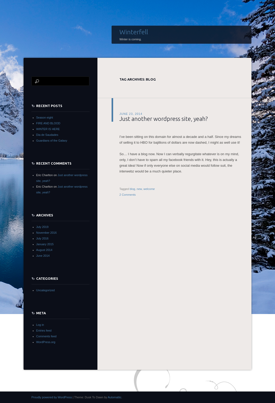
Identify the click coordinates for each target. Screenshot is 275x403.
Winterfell (133, 32)
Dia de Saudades (47, 134)
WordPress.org (45, 342)
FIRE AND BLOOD (48, 123)
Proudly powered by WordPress (51, 397)
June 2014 (43, 255)
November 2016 (46, 232)
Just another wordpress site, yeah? (163, 118)
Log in (40, 324)
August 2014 (44, 249)
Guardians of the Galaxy (51, 140)
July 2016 (42, 238)
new (139, 189)
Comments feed (46, 336)
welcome (149, 189)
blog (132, 189)
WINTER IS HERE (48, 129)
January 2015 (45, 244)
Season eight (44, 117)
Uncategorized (45, 290)
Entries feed (44, 330)
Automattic (114, 397)
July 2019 (42, 226)
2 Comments (127, 194)
